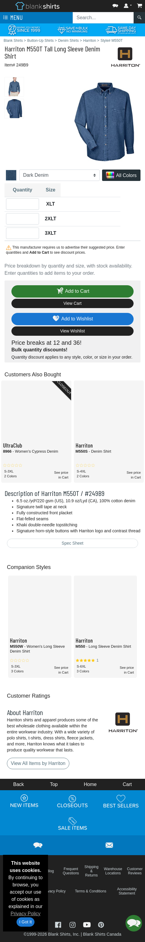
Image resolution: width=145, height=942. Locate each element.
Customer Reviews (135, 871)
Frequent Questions (71, 871)
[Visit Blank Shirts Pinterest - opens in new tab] (101, 924)
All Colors (121, 176)
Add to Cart (72, 291)
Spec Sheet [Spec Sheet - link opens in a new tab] (72, 543)
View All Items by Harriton (38, 763)
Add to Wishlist (72, 319)
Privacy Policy (26, 913)
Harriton (15, 48)
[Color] (59, 175)
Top (54, 784)
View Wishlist (72, 331)
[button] (115, 4)
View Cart (72, 303)
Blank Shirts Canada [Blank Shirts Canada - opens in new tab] (102, 934)
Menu (12, 18)
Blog (50, 871)
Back (18, 784)
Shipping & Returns (91, 871)
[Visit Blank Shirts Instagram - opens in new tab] (73, 924)
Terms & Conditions (90, 891)
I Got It (25, 921)
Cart (127, 784)
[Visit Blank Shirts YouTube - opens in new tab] (87, 924)
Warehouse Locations (113, 871)
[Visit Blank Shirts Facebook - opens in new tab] (59, 924)
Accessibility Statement (127, 891)
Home (90, 784)
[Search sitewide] (103, 17)
